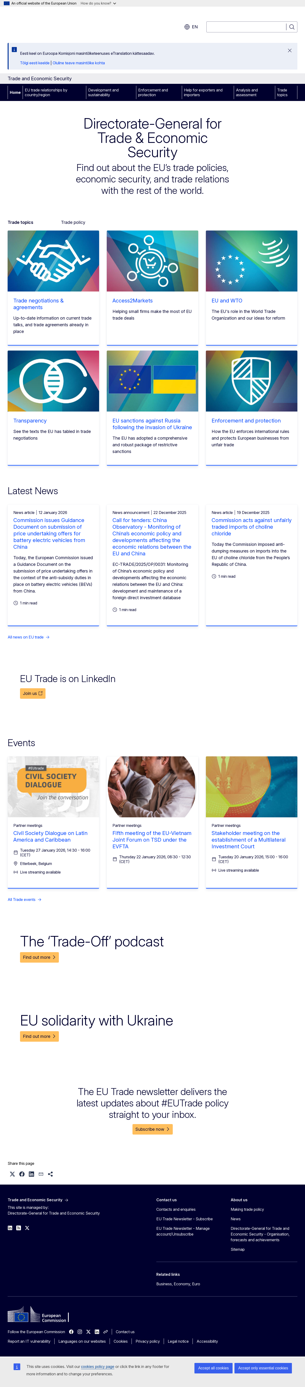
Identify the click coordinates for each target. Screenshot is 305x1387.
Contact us (125, 1331)
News (236, 1218)
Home (15, 92)
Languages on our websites (82, 1341)
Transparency (30, 420)
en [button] (191, 27)
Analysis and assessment (247, 92)
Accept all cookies (213, 1368)
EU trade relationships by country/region (46, 92)
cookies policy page (97, 1367)
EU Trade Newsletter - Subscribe (184, 1218)
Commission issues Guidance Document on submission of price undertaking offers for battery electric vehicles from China (49, 533)
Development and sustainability (103, 92)
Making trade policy (247, 1209)
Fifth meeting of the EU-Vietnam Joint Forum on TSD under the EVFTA (151, 839)
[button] (12, 1174)
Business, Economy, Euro (178, 1283)
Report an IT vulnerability (29, 1341)
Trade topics (282, 92)
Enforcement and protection (153, 92)
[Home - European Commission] (46, 23)
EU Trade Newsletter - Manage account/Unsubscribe (183, 1231)
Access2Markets (132, 300)
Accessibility (207, 1341)
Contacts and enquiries (176, 1209)
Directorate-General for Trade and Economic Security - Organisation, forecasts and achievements (260, 1234)
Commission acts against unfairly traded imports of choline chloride (252, 527)
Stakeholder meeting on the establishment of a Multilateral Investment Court (248, 839)
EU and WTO (227, 300)
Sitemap (238, 1249)
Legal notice (178, 1341)
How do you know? (98, 3)
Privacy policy (148, 1341)
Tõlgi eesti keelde (35, 62)
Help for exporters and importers (203, 92)
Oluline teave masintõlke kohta (79, 62)
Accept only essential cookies (263, 1368)
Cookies (121, 1341)
